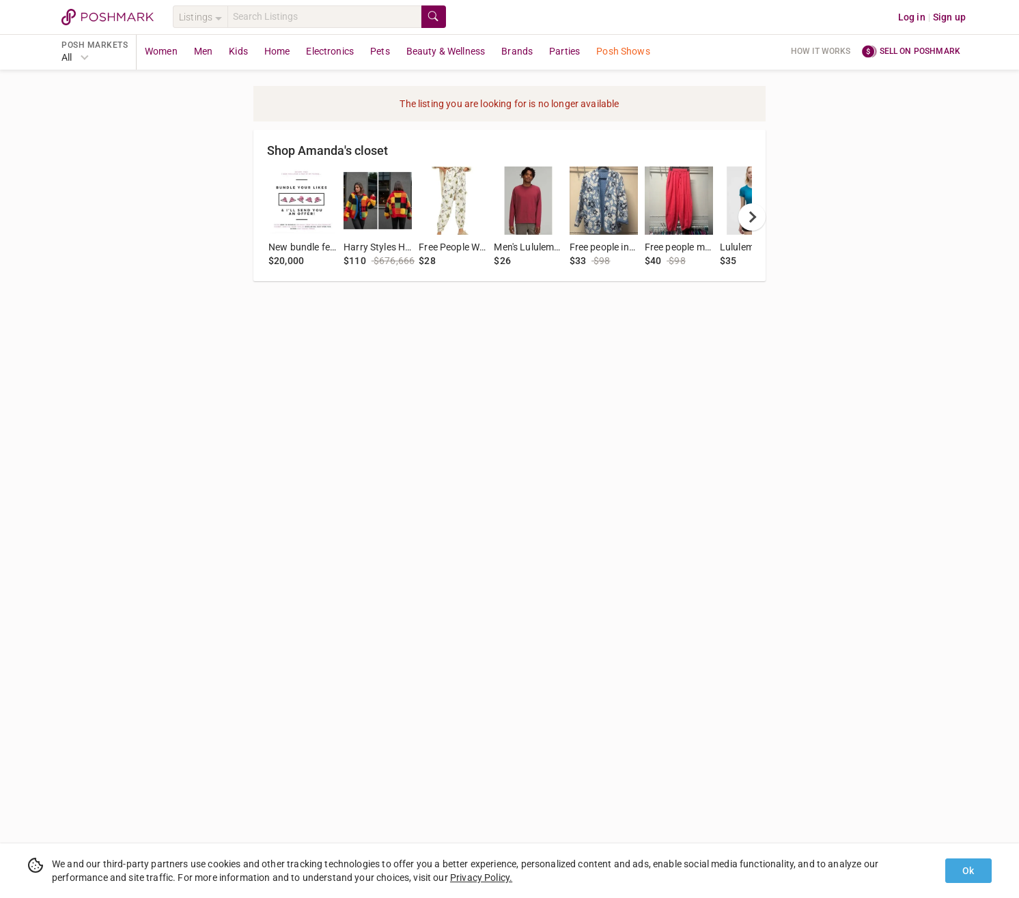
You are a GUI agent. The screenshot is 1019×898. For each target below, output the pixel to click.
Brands (517, 51)
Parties (564, 51)
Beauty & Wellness (446, 51)
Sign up (949, 17)
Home (277, 51)
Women (161, 51)
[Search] (324, 16)
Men (203, 51)
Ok (968, 870)
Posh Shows (623, 51)
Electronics (330, 51)
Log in (911, 17)
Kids (238, 51)
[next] (752, 217)
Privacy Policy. (481, 877)
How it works (821, 51)
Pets (380, 51)
